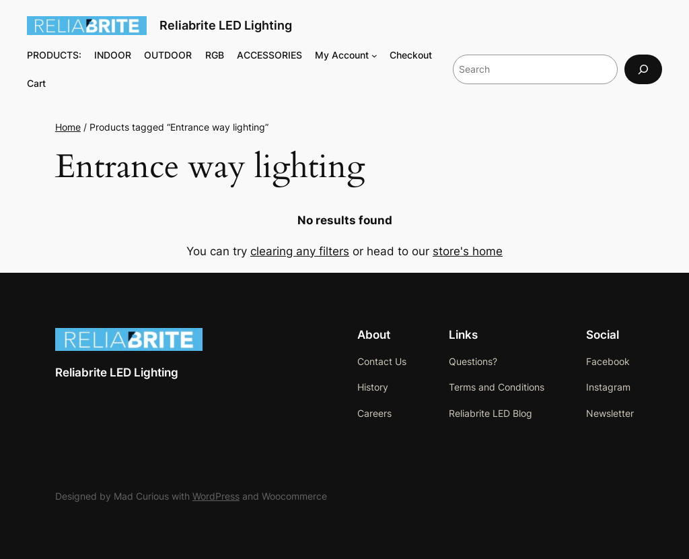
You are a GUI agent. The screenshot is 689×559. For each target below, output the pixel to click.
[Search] (643, 69)
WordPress (216, 496)
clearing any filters (299, 251)
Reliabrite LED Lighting (225, 25)
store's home (468, 251)
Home (68, 127)
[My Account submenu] (374, 56)
